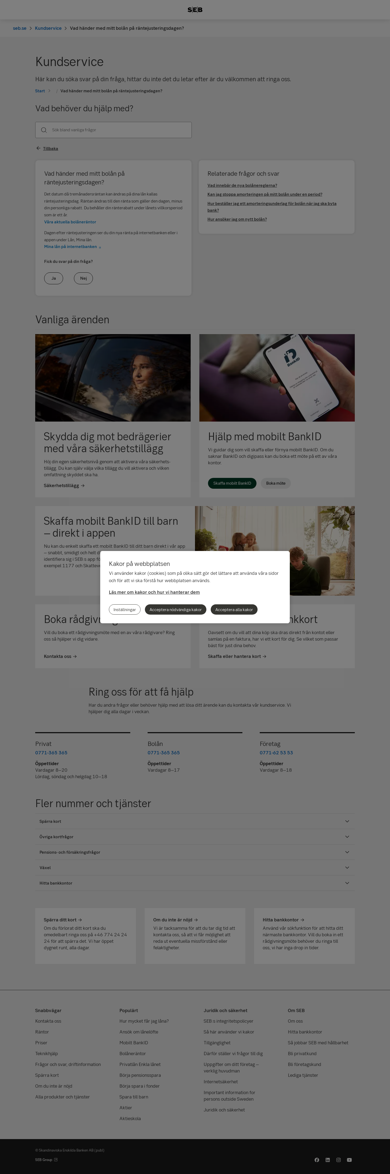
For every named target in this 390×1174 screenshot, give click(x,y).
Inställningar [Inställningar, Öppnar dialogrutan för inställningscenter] (124, 609)
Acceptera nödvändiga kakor (176, 609)
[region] (195, 587)
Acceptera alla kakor (234, 609)
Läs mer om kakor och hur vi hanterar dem (154, 592)
